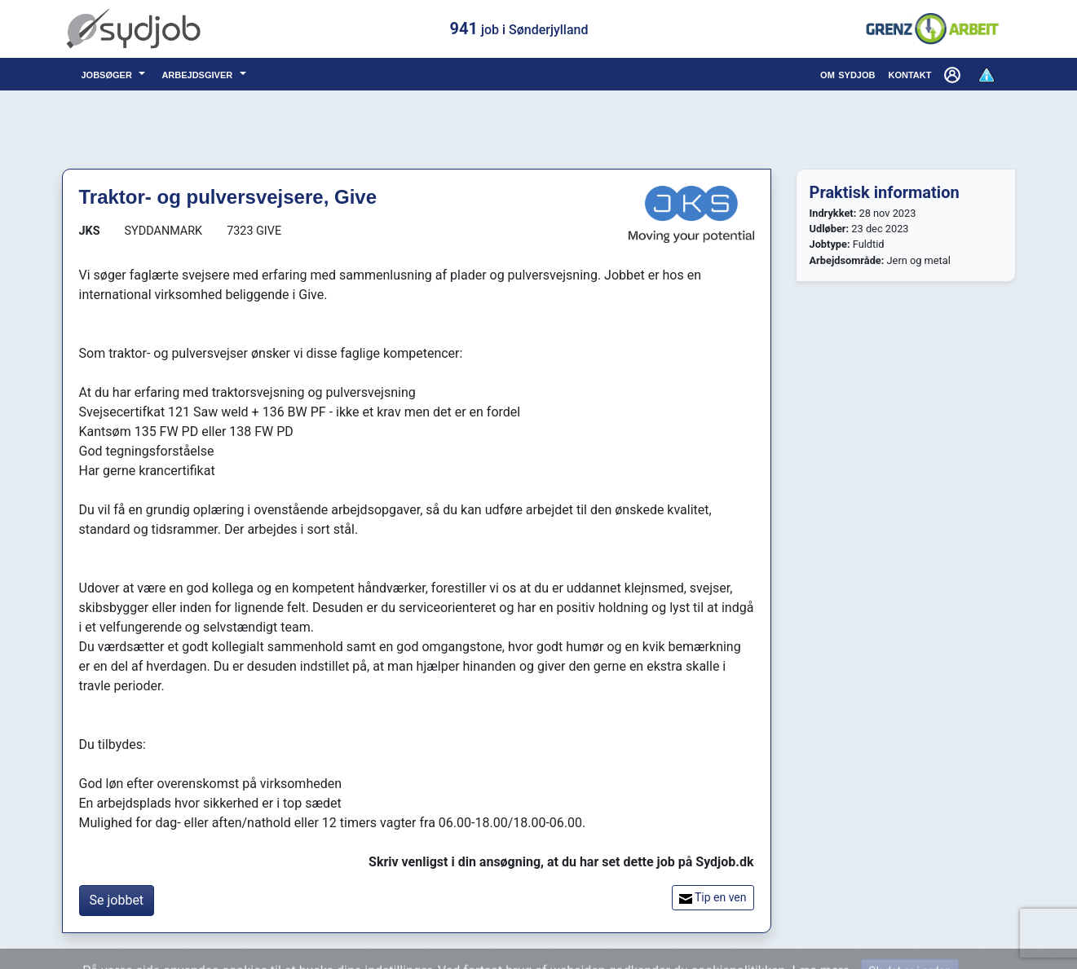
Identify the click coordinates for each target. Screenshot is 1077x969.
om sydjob (847, 74)
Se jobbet (117, 900)
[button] (954, 74)
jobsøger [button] (109, 74)
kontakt (909, 74)
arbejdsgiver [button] (198, 74)
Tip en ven (713, 898)
